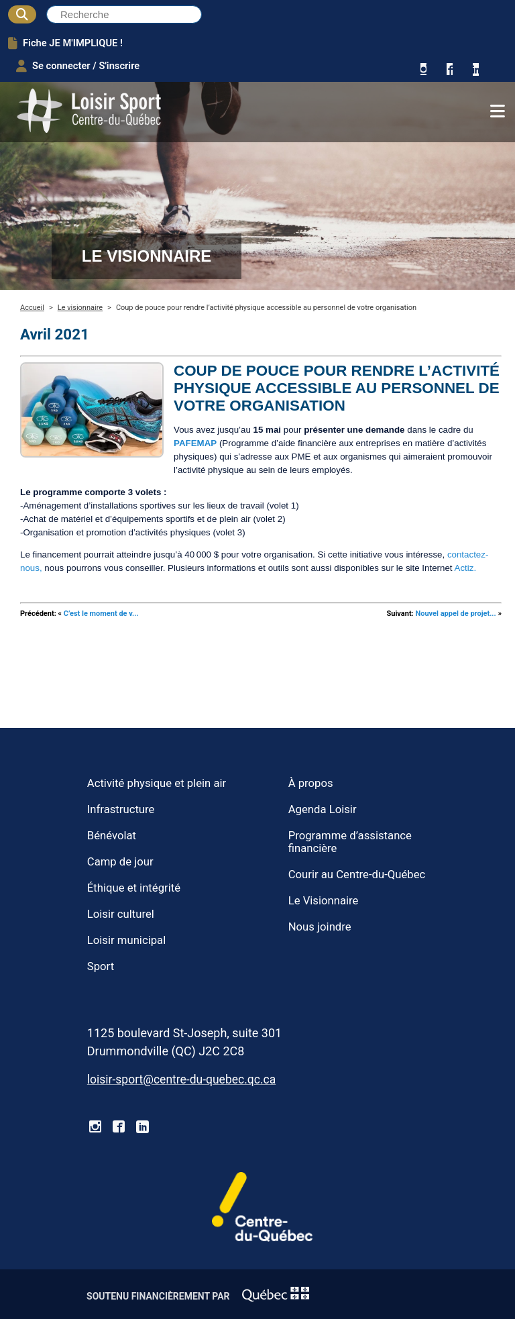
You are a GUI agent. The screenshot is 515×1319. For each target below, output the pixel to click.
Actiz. (466, 568)
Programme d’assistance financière (350, 842)
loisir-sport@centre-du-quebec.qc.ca (181, 1079)
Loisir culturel (120, 914)
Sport (100, 966)
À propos (310, 783)
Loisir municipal (126, 940)
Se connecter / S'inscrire (77, 66)
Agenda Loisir (322, 809)
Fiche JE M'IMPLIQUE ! (65, 43)
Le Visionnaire (323, 900)
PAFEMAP (195, 443)
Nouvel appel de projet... (455, 613)
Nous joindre (319, 926)
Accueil (32, 307)
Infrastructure (121, 809)
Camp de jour (120, 861)
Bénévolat (111, 835)
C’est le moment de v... (101, 613)
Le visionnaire (80, 307)
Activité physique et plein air (156, 783)
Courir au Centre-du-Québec (357, 874)
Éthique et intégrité (133, 888)
